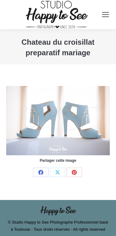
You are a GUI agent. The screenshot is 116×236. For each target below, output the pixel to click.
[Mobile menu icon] (105, 14)
